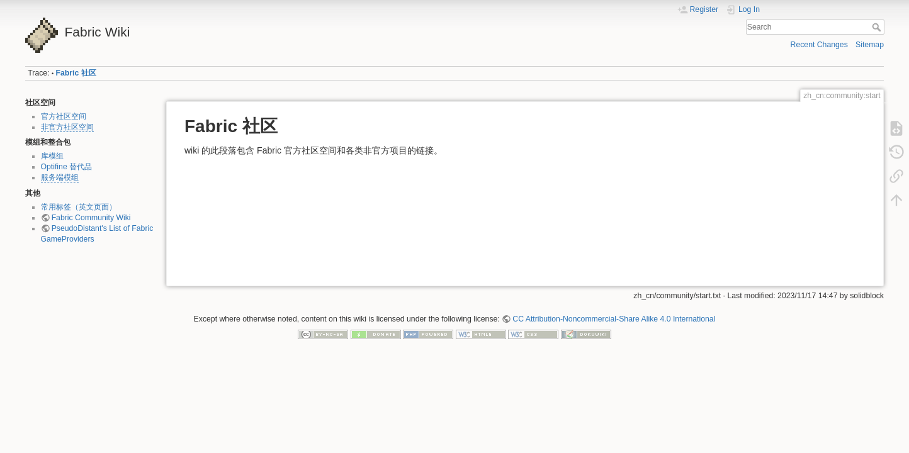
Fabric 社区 (76, 73)
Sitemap (869, 44)
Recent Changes (819, 44)
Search (878, 27)
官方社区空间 (63, 116)
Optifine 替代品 (67, 166)
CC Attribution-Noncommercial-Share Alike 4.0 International (613, 319)
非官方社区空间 (67, 127)
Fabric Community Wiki (91, 217)
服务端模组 (60, 177)
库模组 (52, 156)
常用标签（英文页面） (78, 207)
